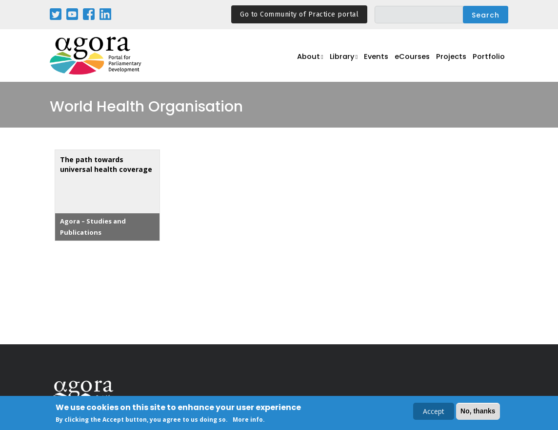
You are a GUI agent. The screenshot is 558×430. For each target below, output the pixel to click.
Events (378, 61)
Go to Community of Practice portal (299, 14)
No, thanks (478, 412)
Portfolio (490, 61)
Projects (453, 61)
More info (248, 420)
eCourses (415, 61)
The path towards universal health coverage (106, 164)
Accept (433, 412)
